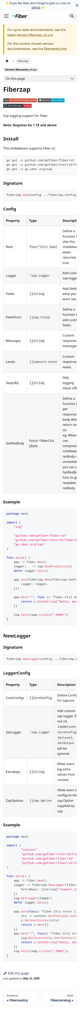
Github (35, 7)
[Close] (77, 5)
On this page (15, 78)
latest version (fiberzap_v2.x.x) (30, 35)
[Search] (72, 16)
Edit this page (16, 973)
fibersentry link (55, 49)
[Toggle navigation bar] (6, 16)
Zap (6, 116)
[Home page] (7, 61)
